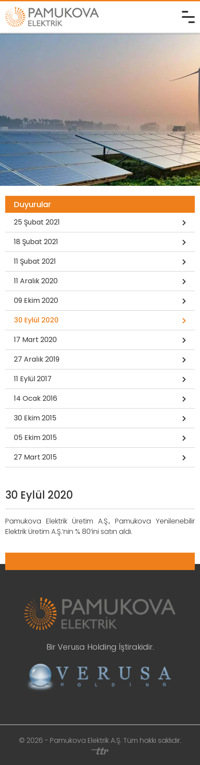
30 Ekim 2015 (100, 418)
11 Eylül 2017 (100, 379)
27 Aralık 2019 (100, 360)
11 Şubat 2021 (100, 262)
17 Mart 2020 (100, 340)
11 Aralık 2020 (100, 281)
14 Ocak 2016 (100, 399)
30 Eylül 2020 (100, 320)
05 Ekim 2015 (100, 438)
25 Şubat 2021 (100, 222)
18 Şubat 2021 (100, 242)
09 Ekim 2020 (100, 301)
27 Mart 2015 (100, 457)
